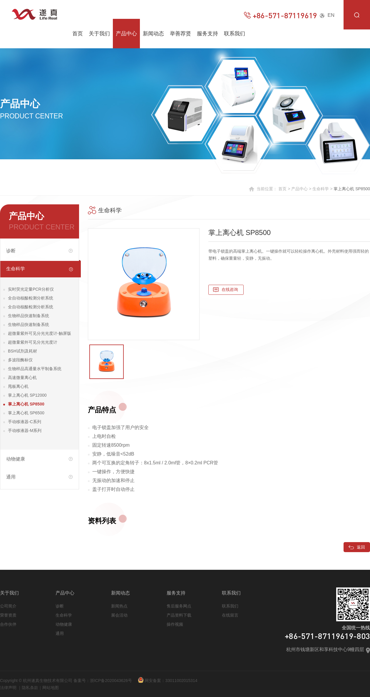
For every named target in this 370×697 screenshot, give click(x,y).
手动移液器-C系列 (24, 421)
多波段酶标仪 (20, 359)
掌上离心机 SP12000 (27, 395)
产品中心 (126, 34)
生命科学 (320, 188)
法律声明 (8, 687)
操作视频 (175, 624)
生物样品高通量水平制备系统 (34, 368)
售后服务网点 (179, 606)
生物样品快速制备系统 (28, 315)
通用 (60, 633)
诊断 (60, 606)
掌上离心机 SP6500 (26, 412)
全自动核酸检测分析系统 (30, 298)
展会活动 (119, 615)
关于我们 (99, 34)
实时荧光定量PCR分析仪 (31, 289)
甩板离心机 (18, 386)
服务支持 (207, 34)
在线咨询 (230, 289)
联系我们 (234, 34)
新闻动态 (153, 34)
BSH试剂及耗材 (22, 351)
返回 (357, 547)
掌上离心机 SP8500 (26, 404)
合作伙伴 (8, 624)
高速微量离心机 (22, 377)
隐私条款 (30, 687)
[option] (143, 284)
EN (327, 15)
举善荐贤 (180, 34)
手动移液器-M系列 (24, 430)
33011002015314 (181, 680)
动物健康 (64, 624)
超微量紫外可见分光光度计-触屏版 (39, 333)
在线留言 (230, 615)
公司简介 (8, 606)
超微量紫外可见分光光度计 (32, 342)
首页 (77, 34)
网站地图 (50, 687)
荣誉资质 (8, 615)
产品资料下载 (179, 615)
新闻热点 (119, 606)
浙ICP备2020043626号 (111, 680)
